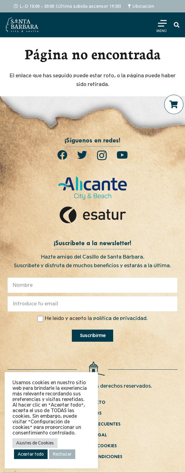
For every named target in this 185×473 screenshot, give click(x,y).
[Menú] (161, 25)
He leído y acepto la (96, 318)
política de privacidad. (120, 318)
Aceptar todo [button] (31, 454)
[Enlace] (22, 25)
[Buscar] (176, 24)
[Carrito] (174, 104)
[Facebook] (62, 155)
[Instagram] (102, 155)
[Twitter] (82, 155)
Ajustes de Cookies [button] (35, 443)
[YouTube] (122, 155)
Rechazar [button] (62, 454)
